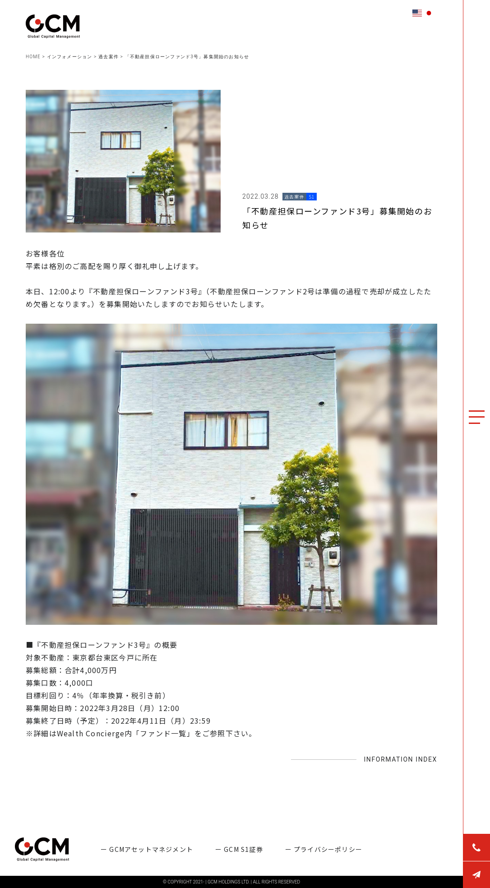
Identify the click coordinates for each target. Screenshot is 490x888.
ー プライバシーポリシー (323, 849)
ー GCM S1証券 (239, 849)
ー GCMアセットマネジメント (147, 849)
